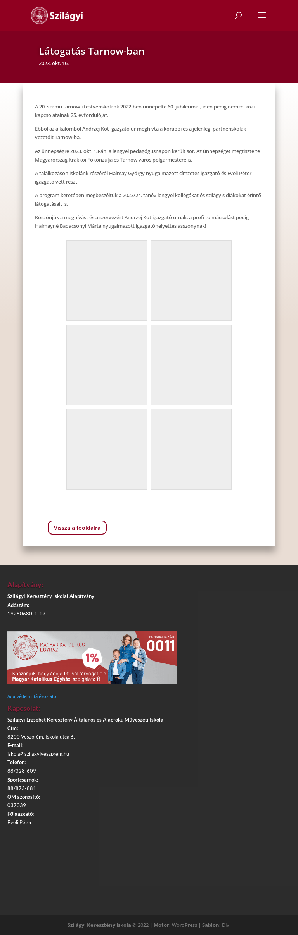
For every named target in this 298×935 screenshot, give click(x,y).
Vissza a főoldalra (77, 527)
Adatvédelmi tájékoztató (31, 696)
